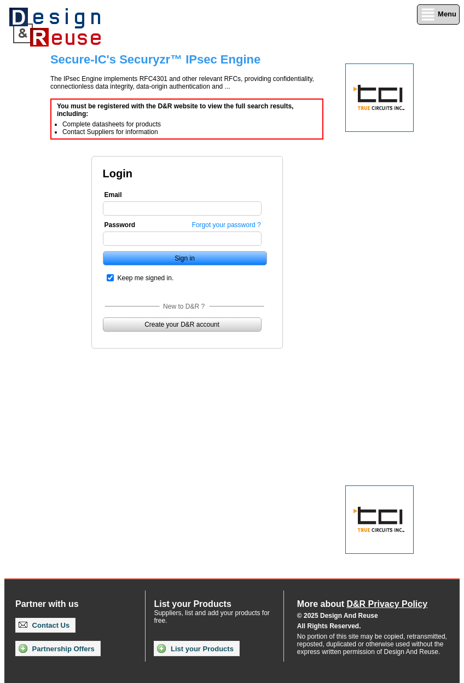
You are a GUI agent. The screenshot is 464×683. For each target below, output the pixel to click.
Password (120, 225)
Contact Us (44, 625)
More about (362, 604)
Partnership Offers (57, 648)
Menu (438, 14)
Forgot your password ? (226, 225)
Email (113, 195)
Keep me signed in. (146, 278)
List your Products (195, 648)
